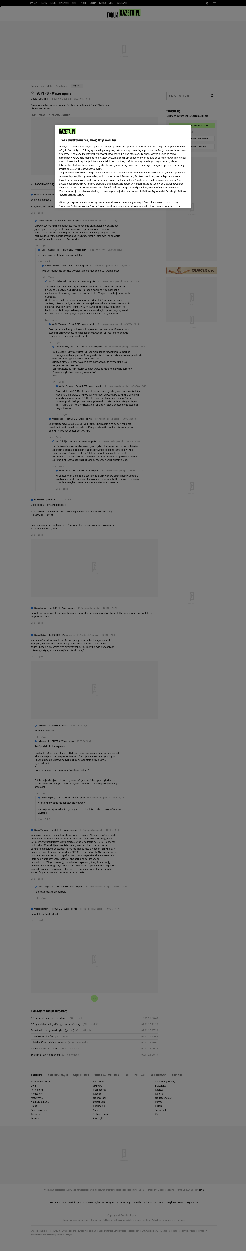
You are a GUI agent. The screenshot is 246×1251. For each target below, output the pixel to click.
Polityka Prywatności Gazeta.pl (159, 191)
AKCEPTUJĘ (176, 201)
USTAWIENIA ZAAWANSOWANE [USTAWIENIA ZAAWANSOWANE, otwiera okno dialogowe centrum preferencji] (80, 201)
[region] (123, 166)
